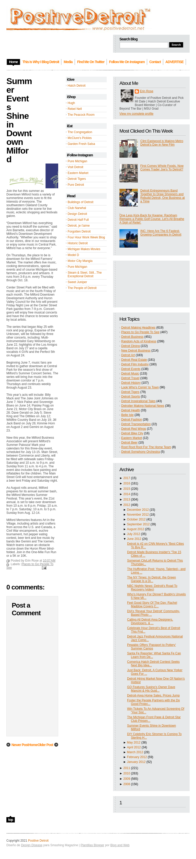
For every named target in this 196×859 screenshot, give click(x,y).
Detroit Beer (129, 442)
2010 (126, 773)
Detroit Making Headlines (138, 327)
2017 (126, 478)
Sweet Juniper (77, 282)
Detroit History (131, 383)
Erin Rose (146, 91)
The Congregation (80, 132)
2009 (126, 779)
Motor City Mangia (80, 261)
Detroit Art (128, 355)
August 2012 (135, 529)
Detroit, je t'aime (79, 225)
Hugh (71, 103)
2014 (126, 494)
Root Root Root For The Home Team (146, 447)
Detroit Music (130, 373)
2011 (126, 768)
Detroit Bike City (132, 433)
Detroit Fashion (131, 419)
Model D (73, 255)
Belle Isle (127, 415)
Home (33, 745)
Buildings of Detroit (80, 202)
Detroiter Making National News (142, 406)
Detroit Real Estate (134, 360)
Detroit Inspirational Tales (138, 401)
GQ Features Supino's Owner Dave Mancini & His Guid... (151, 688)
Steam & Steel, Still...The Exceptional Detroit (85, 274)
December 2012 (138, 510)
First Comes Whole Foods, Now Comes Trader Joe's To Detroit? (161, 167)
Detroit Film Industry (135, 364)
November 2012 (138, 514)
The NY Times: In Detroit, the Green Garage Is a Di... (151, 579)
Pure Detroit (76, 185)
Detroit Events (130, 369)
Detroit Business (132, 337)
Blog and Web (119, 845)
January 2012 (136, 762)
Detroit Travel (130, 378)
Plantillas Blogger (92, 845)
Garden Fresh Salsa (81, 144)
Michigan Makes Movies (84, 249)
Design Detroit (77, 214)
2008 (126, 784)
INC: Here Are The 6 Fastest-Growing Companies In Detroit (160, 232)
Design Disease (31, 845)
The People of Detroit (82, 288)
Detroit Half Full (78, 220)
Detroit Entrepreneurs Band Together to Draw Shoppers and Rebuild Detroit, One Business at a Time (162, 196)
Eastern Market (78, 173)
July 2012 (133, 534)
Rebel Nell (75, 109)
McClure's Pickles (80, 138)
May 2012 (134, 742)
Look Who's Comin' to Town (140, 387)
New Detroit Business (136, 350)
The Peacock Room (81, 115)
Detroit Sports (130, 396)
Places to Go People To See (140, 332)
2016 (126, 483)
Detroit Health (130, 410)
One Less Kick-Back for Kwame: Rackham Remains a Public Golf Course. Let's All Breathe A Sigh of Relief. (151, 219)
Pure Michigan (77, 161)
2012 (126, 505)
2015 (126, 489)
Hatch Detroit (76, 85)
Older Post (45, 745)
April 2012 (134, 747)
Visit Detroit (75, 167)
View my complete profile (136, 113)
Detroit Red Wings (133, 429)
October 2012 (136, 519)
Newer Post (19, 745)
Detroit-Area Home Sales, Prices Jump (153, 695)
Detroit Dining (130, 346)
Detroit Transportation (136, 424)
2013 (126, 499)
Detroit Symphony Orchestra (140, 452)
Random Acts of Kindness (138, 341)
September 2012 (138, 524)
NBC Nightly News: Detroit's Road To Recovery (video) (152, 587)
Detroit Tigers (77, 179)
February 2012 (137, 757)
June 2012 (134, 539)
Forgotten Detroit (79, 231)
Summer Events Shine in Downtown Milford (19, 120)
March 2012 (135, 752)
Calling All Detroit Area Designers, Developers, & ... (150, 621)
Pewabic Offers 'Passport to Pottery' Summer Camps (151, 646)
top (10, 820)
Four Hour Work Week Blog (86, 237)
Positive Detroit (38, 840)
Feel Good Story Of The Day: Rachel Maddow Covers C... (152, 604)
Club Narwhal (77, 208)
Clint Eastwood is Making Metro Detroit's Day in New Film (161, 142)
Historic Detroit (78, 243)
